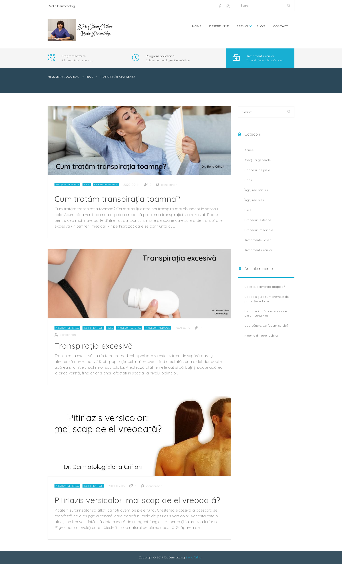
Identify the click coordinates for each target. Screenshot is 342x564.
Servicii (243, 26)
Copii (248, 180)
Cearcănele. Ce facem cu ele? (266, 326)
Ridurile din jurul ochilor (261, 336)
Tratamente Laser (257, 240)
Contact (280, 26)
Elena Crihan (194, 557)
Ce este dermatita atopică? (264, 287)
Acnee (248, 150)
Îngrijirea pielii (93, 327)
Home (196, 26)
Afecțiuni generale (67, 184)
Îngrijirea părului (256, 190)
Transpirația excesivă (93, 346)
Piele (87, 184)
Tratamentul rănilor (258, 250)
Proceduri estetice (106, 184)
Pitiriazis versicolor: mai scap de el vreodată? (137, 500)
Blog (261, 26)
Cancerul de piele (257, 170)
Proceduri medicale (157, 327)
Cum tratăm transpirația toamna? (117, 199)
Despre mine (219, 26)
